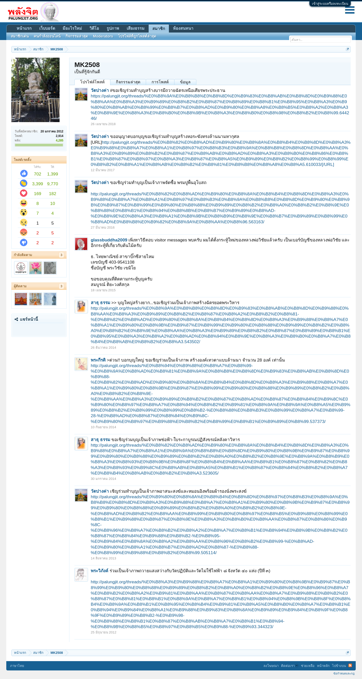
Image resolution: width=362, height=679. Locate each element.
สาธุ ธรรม (100, 302)
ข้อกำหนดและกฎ (343, 673)
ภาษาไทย (17, 666)
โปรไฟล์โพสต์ (92, 82)
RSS (350, 665)
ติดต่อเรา (289, 666)
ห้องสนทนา (183, 28)
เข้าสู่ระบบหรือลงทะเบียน (330, 4)
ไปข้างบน (339, 666)
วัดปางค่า (100, 90)
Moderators (103, 36)
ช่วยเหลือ (307, 666)
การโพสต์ (160, 82)
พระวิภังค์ (99, 570)
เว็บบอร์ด (47, 28)
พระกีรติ (98, 360)
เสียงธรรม (136, 28)
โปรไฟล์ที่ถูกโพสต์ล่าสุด (137, 36)
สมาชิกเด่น (20, 36)
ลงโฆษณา (271, 666)
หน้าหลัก (323, 666)
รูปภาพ (113, 28)
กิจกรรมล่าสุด (128, 82)
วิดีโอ (94, 28)
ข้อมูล (185, 82)
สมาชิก (158, 28)
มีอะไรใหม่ (72, 28)
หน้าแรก (24, 28)
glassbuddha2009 (109, 239)
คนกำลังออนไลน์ (47, 36)
